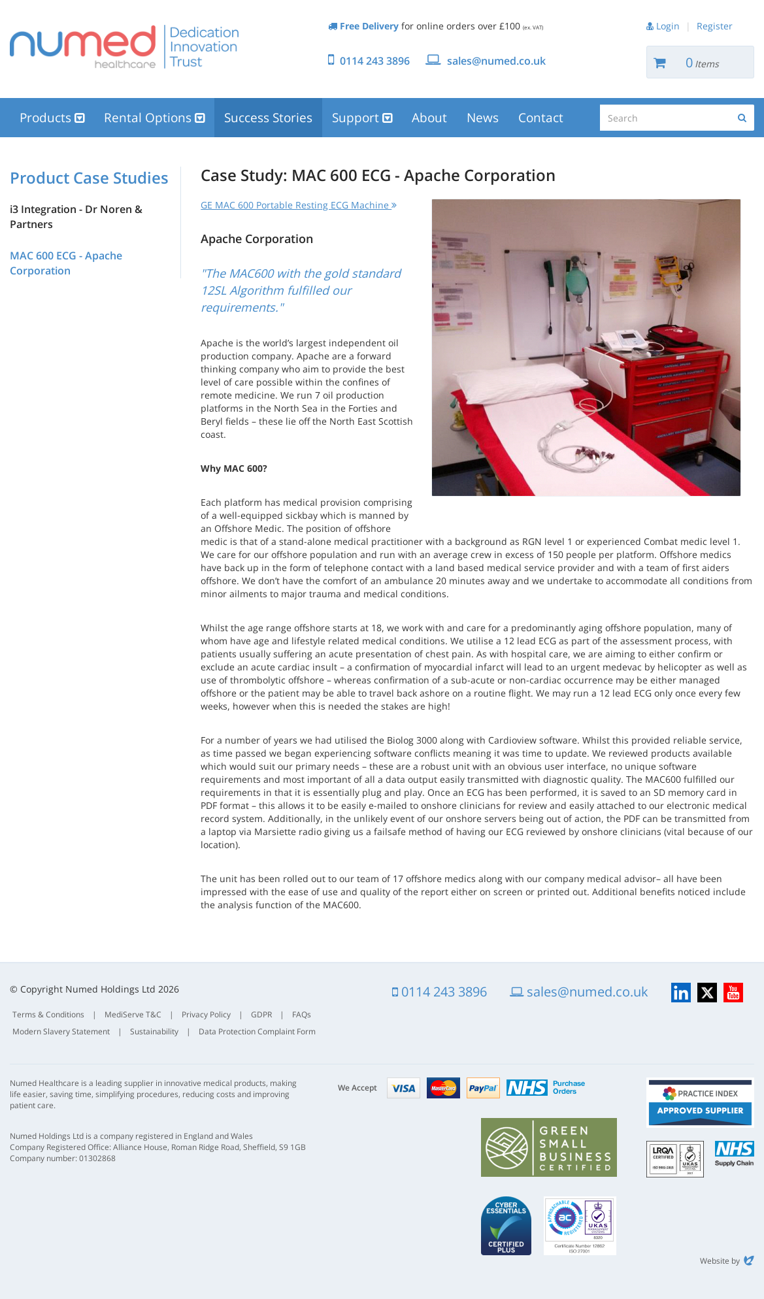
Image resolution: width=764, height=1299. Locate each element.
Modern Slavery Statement (61, 1031)
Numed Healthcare (124, 46)
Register (715, 26)
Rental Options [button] (154, 117)
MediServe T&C (133, 1014)
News (483, 117)
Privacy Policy (206, 1014)
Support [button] (362, 117)
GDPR (261, 1014)
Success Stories (268, 117)
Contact (540, 117)
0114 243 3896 (375, 61)
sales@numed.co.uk (496, 61)
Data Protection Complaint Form (257, 1031)
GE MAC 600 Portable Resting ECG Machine (299, 205)
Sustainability (154, 1031)
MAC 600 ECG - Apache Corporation (66, 263)
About (429, 117)
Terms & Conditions (48, 1014)
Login (668, 26)
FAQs (301, 1014)
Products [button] (52, 117)
